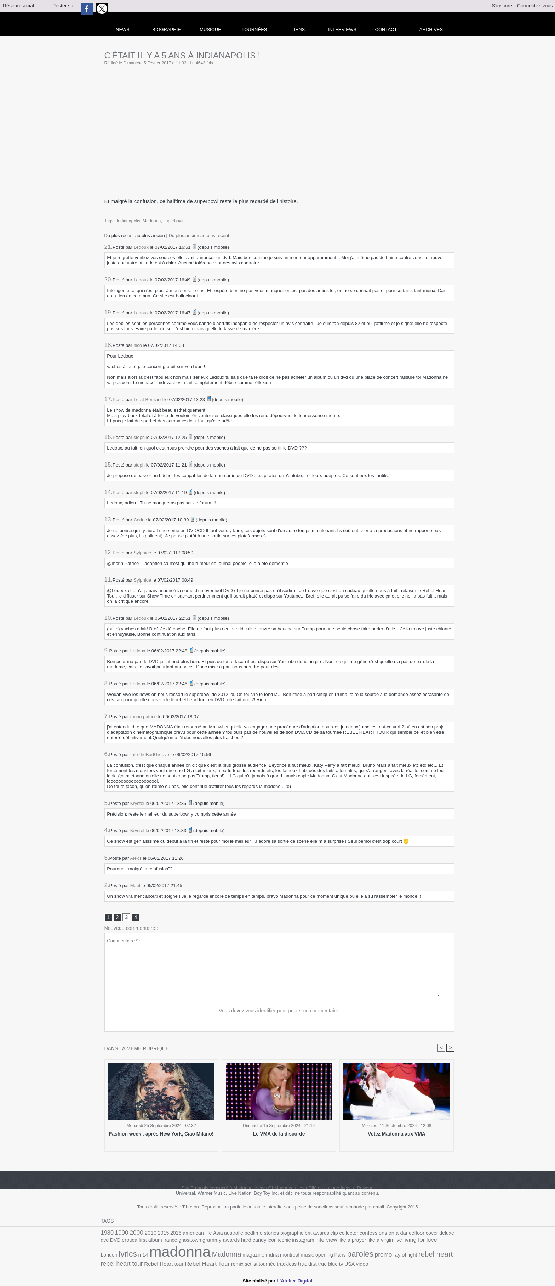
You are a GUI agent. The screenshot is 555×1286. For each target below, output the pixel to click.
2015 (160, 1233)
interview (293, 1242)
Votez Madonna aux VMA (397, 1134)
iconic (254, 1242)
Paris (280, 1256)
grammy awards (194, 1242)
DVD (449, 1233)
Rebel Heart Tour (146, 1264)
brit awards (304, 1233)
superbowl (171, 220)
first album (127, 1242)
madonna (130, 1253)
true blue (259, 1264)
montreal (233, 1256)
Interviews (342, 29)
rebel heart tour (408, 1256)
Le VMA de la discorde (278, 1134)
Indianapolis (128, 220)
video (292, 1264)
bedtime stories (252, 1233)
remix (173, 1264)
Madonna (151, 220)
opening (265, 1256)
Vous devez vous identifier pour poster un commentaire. (279, 1011)
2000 (134, 1233)
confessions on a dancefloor (375, 1233)
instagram (271, 1242)
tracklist (240, 1264)
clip (321, 1233)
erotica (108, 1242)
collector (335, 1233)
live (361, 1242)
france (146, 1242)
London (407, 1242)
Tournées (254, 29)
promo (321, 1256)
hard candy (225, 1242)
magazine (198, 1256)
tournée (202, 1264)
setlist (187, 1264)
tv (272, 1264)
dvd (439, 1233)
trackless (220, 1264)
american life (192, 1233)
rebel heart (370, 1255)
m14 (439, 1242)
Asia (211, 1233)
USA (280, 1264)
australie (226, 1233)
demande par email (364, 1208)
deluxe (427, 1233)
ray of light (342, 1256)
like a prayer (318, 1242)
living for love (382, 1242)
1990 (120, 1233)
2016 (171, 1233)
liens (298, 29)
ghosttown (164, 1242)
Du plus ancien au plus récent (198, 235)
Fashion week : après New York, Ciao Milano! (161, 1134)
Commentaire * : (123, 941)
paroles (299, 1255)
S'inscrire (502, 5)
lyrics (424, 1241)
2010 (148, 1233)
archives (431, 29)
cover (413, 1233)
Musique (210, 29)
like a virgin (344, 1242)
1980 (107, 1233)
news (123, 29)
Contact (386, 29)
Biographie (166, 29)
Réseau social (18, 5)
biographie (281, 1233)
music (249, 1256)
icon (242, 1242)
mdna (216, 1256)
